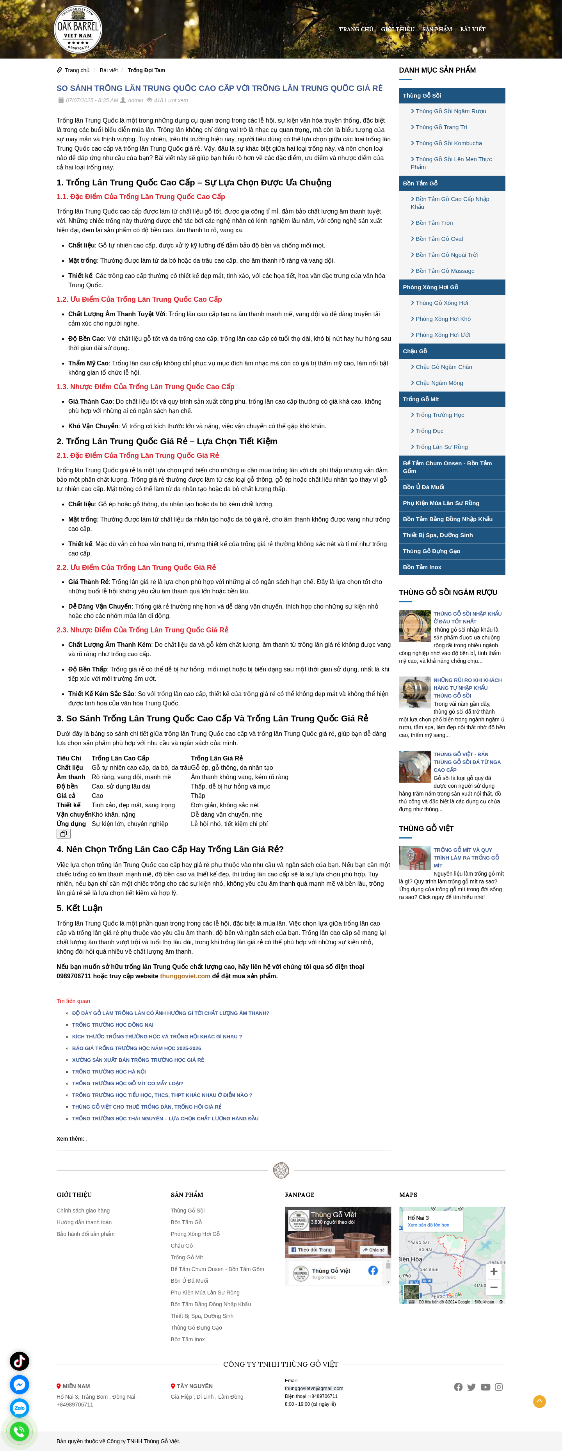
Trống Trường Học (437, 414)
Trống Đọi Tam (146, 70)
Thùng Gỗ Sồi (422, 95)
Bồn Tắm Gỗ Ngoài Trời (444, 254)
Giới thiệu (397, 29)
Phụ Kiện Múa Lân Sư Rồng (441, 503)
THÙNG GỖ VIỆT (426, 829)
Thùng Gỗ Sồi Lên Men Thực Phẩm (451, 163)
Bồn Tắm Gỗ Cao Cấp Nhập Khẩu (450, 203)
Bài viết (473, 29)
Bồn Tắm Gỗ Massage (443, 270)
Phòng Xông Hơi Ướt (440, 334)
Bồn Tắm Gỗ (420, 183)
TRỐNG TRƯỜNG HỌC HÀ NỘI (109, 1072)
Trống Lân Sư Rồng (439, 446)
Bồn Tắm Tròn (432, 222)
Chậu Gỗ (415, 351)
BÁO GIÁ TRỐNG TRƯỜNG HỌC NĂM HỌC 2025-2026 (136, 1048)
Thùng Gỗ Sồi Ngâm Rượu (448, 111)
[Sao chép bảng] (64, 834)
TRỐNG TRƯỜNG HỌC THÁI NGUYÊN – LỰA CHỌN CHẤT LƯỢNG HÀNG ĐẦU (165, 1119)
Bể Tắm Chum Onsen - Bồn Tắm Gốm (447, 467)
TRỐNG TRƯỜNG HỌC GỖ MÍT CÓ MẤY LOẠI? (127, 1083)
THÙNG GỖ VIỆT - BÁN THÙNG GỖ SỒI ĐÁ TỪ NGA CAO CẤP (467, 762)
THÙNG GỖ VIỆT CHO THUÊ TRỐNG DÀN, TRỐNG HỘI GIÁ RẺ (146, 1107)
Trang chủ (356, 29)
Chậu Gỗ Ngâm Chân (442, 366)
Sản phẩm (437, 29)
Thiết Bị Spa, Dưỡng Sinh (438, 535)
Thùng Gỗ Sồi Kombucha (446, 143)
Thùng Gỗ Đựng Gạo (432, 551)
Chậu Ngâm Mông (437, 382)
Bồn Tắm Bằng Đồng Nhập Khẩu (448, 519)
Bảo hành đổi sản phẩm (86, 1234)
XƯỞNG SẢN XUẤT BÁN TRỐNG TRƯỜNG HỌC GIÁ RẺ (138, 1060)
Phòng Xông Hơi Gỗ (430, 287)
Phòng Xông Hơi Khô (441, 318)
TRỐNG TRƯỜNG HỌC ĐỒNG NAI (112, 1025)
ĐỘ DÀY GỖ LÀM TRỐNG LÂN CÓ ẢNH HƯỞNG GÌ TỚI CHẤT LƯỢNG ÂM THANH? (170, 1013)
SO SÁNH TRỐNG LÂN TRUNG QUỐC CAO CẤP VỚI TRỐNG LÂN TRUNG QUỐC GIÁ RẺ (219, 88)
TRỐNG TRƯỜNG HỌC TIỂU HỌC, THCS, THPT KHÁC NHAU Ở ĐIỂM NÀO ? (162, 1095)
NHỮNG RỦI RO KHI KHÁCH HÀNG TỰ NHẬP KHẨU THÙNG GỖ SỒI (468, 688)
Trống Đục (427, 430)
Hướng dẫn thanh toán (84, 1222)
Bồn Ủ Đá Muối (424, 487)
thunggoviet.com (185, 976)
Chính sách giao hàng (83, 1210)
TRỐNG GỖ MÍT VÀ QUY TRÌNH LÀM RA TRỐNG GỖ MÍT (466, 858)
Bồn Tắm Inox (422, 567)
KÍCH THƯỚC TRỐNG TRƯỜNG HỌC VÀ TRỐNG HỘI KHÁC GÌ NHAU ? (157, 1037)
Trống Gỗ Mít (421, 399)
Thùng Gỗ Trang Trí (439, 127)
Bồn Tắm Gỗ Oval (437, 238)
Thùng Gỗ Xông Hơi (439, 302)
